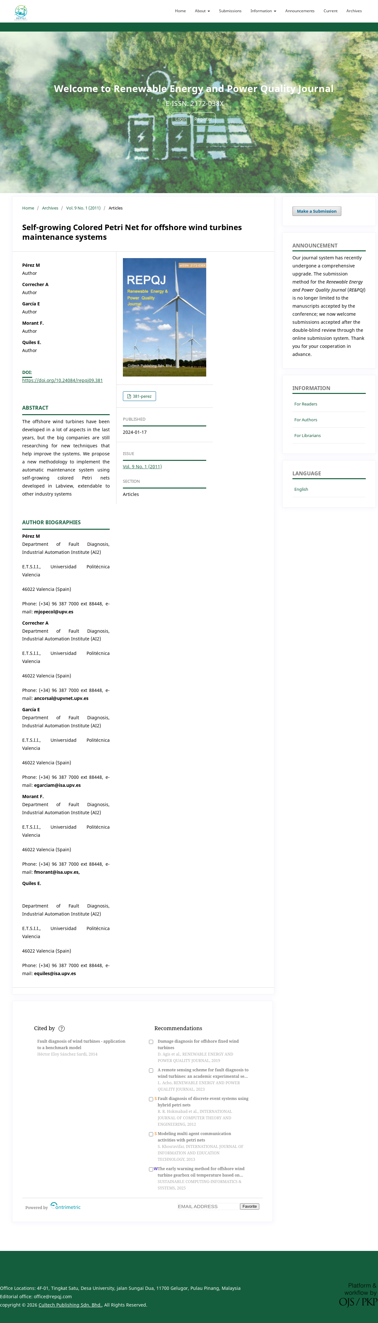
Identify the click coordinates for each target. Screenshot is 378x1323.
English (301, 489)
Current (330, 11)
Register (203, 119)
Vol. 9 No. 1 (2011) (83, 208)
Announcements (300, 11)
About (201, 11)
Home (180, 11)
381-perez (142, 396)
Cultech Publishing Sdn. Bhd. (70, 1305)
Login (181, 119)
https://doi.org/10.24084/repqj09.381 (62, 380)
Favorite (250, 1206)
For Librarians (307, 435)
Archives (354, 11)
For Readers (305, 404)
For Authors (305, 420)
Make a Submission (317, 211)
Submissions (230, 11)
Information (262, 11)
